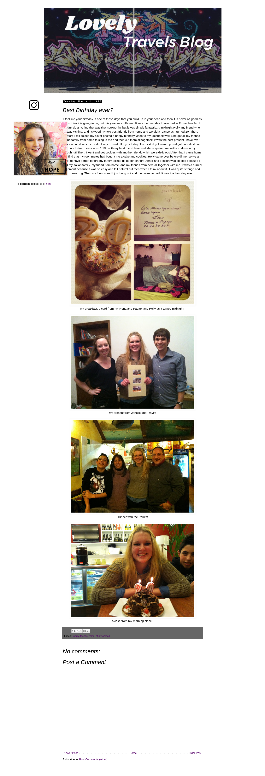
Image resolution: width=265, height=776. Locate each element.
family (76, 636)
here (48, 183)
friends (84, 636)
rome (92, 636)
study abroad (103, 636)
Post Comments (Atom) (93, 759)
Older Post (195, 753)
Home (133, 753)
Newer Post (71, 753)
